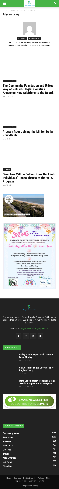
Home (5, 10)
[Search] (55, 3)
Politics (41, 478)
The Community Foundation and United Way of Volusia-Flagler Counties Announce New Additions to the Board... (29, 89)
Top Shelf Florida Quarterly (25, 481)
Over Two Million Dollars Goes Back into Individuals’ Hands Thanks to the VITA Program (29, 177)
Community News (10, 81)
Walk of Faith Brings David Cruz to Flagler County (36, 369)
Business (7, 169)
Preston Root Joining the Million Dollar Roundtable (28, 133)
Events (41, 481)
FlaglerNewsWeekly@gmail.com (35, 328)
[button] (4, 3)
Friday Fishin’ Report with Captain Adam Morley (36, 356)
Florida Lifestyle (29, 478)
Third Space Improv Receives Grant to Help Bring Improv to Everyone (37, 382)
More (48, 478)
